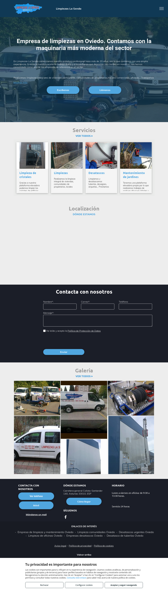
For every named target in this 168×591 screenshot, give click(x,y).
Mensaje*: (48, 312)
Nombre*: (48, 301)
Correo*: (85, 301)
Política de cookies (104, 532)
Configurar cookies (84, 585)
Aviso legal (60, 532)
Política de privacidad (80, 532)
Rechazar (44, 585)
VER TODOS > (84, 135)
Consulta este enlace (76, 577)
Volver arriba (84, 541)
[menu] (161, 8)
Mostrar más (20, 82)
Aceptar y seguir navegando (124, 585)
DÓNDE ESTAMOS (84, 214)
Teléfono (123, 301)
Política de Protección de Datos (84, 330)
